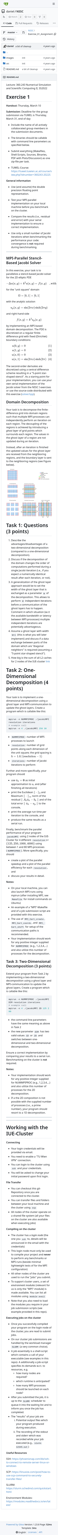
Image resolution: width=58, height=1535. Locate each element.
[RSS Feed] (3, 16)
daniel (10, 11)
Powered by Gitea (15, 1524)
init (23, 57)
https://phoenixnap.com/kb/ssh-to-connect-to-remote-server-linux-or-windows (28, 1462)
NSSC (20, 11)
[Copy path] (55, 34)
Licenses (32, 1532)
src (7, 63)
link (48, 661)
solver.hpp (28, 394)
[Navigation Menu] (53, 4)
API (40, 1532)
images (10, 57)
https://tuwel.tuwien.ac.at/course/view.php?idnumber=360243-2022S (31, 172)
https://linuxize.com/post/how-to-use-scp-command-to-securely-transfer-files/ (28, 1475)
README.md (12, 69)
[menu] (21, 1532)
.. (5, 52)
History (8, 39)
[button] (23, 32)
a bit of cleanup (23, 46)
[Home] (6, 4)
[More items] (54, 23)
